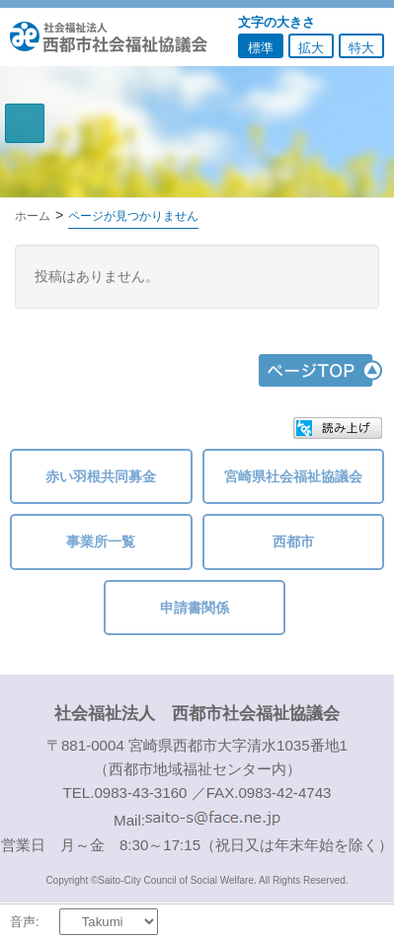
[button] (337, 428)
